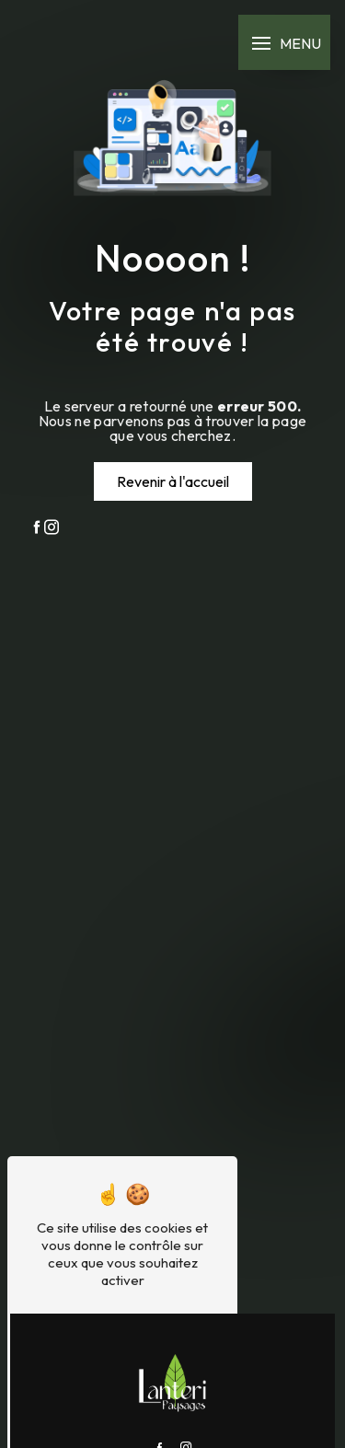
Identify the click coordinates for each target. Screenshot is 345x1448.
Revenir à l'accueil (173, 481)
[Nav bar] (284, 42)
